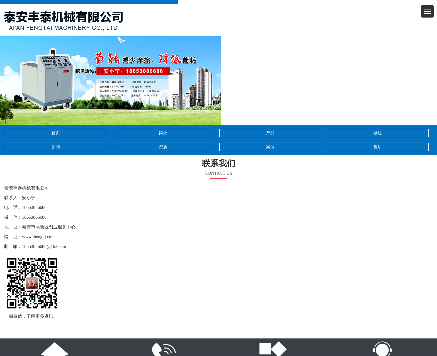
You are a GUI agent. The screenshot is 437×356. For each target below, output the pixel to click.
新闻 (56, 147)
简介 (163, 133)
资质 (163, 147)
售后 (377, 147)
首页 (56, 133)
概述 (377, 133)
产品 (270, 133)
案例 (270, 147)
